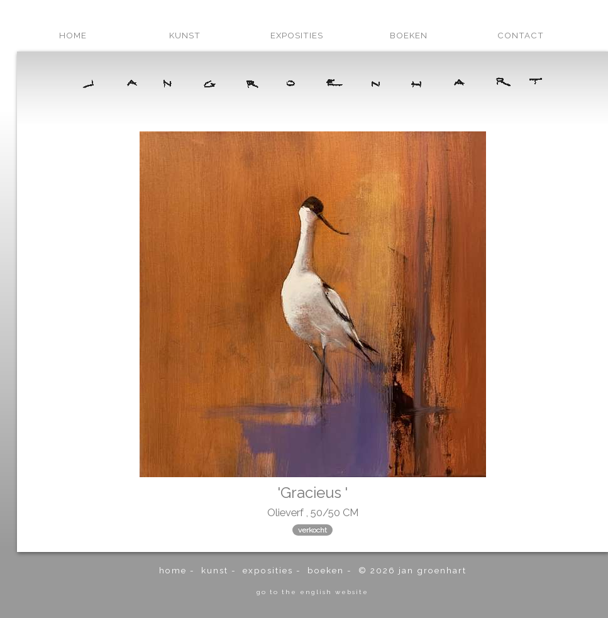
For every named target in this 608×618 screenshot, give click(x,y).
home (73, 35)
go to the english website (312, 591)
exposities (296, 35)
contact (520, 35)
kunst (185, 35)
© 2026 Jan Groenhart (412, 570)
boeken (409, 35)
